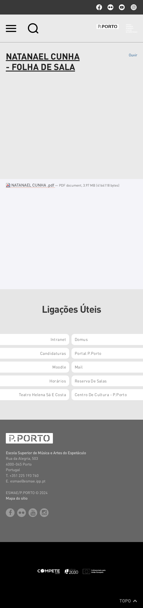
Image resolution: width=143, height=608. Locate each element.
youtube (122, 7)
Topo (128, 601)
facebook (99, 7)
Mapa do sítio (17, 498)
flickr (110, 7)
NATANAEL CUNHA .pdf (30, 184)
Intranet (58, 339)
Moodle (59, 366)
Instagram (133, 7)
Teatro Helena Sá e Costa (42, 394)
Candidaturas (53, 353)
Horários (57, 380)
